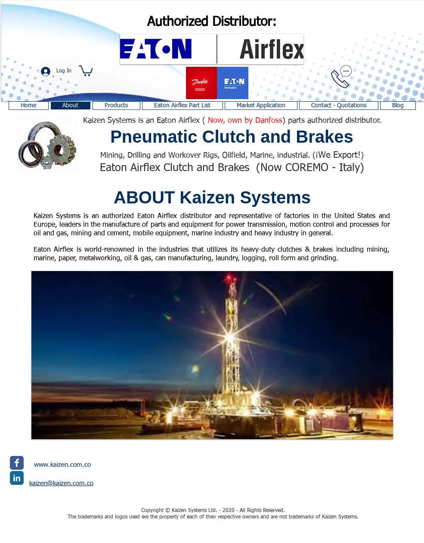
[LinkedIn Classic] (17, 478)
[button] (86, 70)
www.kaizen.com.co (62, 465)
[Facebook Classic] (17, 463)
